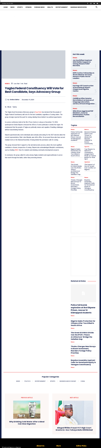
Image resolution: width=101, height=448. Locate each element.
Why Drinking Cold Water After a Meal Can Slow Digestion (26, 395)
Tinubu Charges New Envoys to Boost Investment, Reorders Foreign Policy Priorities (76, 170)
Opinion (28, 7)
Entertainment (62, 7)
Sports (20, 7)
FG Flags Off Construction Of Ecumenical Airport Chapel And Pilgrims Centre (83, 86)
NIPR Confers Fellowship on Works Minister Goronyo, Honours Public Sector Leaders (83, 75)
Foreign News (39, 7)
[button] (96, 7)
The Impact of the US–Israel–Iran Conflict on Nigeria (90, 155)
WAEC (17, 150)
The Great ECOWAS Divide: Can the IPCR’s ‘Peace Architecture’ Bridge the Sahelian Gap (83, 313)
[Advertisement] (50, 35)
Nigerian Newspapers (79, 7)
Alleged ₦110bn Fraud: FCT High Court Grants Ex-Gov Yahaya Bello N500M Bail (74, 401)
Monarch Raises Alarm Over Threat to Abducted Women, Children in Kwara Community (84, 434)
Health (50, 7)
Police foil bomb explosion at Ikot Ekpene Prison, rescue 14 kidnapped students (83, 290)
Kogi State (38, 112)
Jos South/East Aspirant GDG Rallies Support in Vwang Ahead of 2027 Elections (82, 62)
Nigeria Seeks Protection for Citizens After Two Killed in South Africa (82, 302)
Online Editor (15, 99)
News (12, 7)
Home (6, 7)
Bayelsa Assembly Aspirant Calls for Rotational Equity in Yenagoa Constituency (90, 170)
